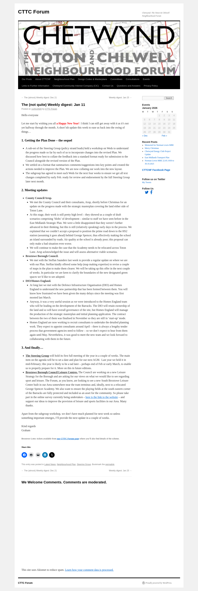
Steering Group (84, 464)
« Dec (145, 136)
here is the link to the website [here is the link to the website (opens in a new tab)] (101, 397)
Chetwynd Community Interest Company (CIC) (76, 85)
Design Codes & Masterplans (92, 79)
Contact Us (107, 85)
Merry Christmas (152, 148)
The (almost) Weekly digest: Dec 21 (39, 97)
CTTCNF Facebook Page (156, 170)
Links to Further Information (35, 85)
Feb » (164, 136)
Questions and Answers (128, 85)
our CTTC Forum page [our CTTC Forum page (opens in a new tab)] (68, 438)
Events (146, 79)
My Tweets (146, 182)
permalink (109, 464)
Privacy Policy (151, 85)
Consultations (132, 79)
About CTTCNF (43, 79)
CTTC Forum (33, 12)
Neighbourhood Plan (64, 79)
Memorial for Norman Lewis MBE (159, 145)
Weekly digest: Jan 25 (120, 97)
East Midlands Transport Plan (157, 157)
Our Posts (27, 79)
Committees (116, 79)
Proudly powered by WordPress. (159, 583)
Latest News (50, 464)
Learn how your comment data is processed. (89, 569)
